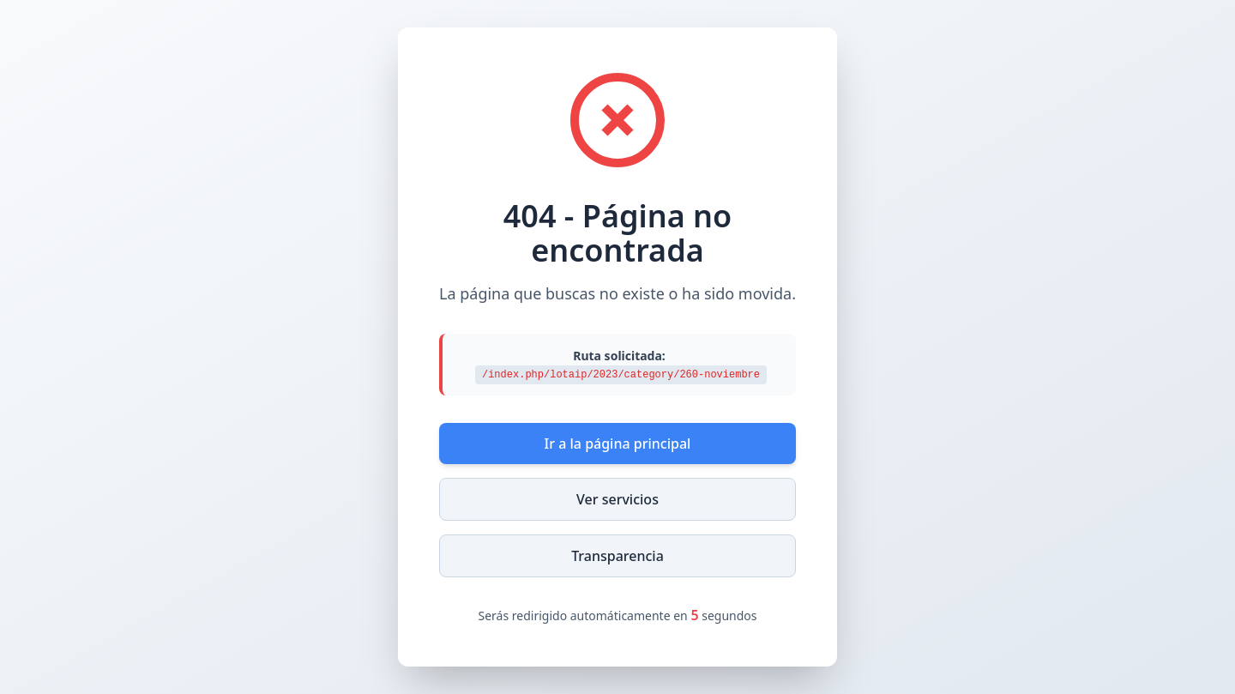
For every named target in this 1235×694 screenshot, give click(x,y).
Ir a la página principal (618, 443)
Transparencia (617, 555)
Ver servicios (617, 499)
